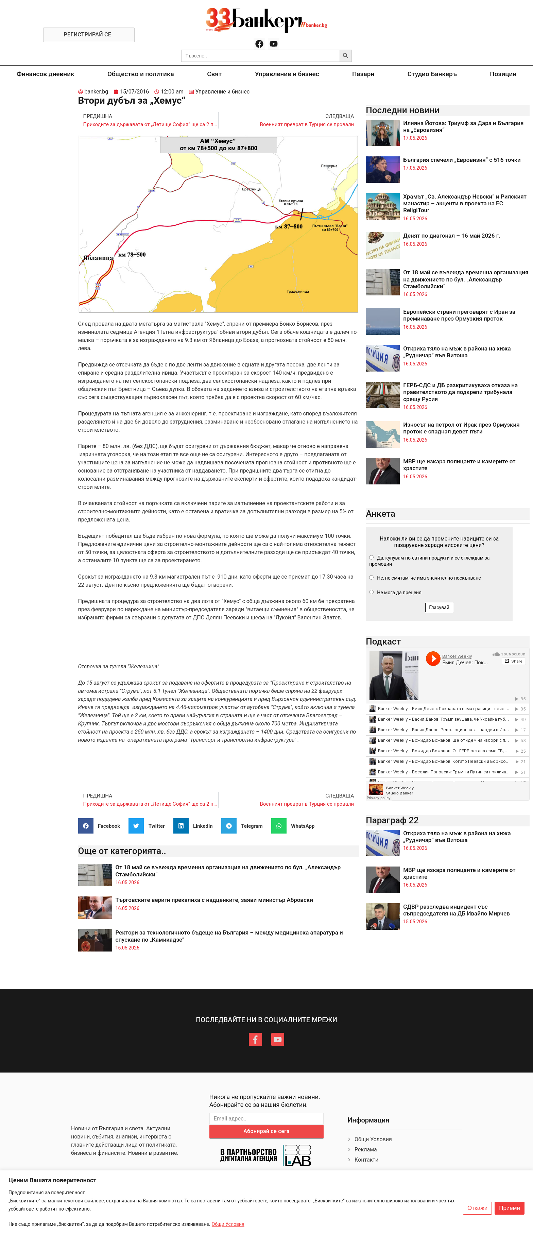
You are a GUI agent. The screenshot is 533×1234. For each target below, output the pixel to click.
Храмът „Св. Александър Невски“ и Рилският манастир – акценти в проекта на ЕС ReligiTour (465, 203)
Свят (214, 74)
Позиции (503, 74)
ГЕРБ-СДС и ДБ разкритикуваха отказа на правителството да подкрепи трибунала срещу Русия (460, 392)
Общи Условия (228, 1224)
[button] (101, 826)
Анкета (380, 514)
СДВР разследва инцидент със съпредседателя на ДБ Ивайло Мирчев (456, 910)
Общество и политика (140, 74)
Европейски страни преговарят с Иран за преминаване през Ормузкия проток (459, 315)
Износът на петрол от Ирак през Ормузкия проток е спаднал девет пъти (461, 428)
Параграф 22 (392, 820)
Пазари (363, 74)
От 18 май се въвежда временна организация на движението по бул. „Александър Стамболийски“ (465, 279)
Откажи (477, 1208)
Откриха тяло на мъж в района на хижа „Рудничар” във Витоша (457, 352)
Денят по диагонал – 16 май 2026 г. (451, 235)
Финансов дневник (45, 74)
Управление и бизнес (287, 74)
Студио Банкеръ (432, 74)
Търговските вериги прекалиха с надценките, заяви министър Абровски (214, 899)
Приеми (509, 1208)
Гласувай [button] (439, 607)
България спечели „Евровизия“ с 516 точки (462, 159)
